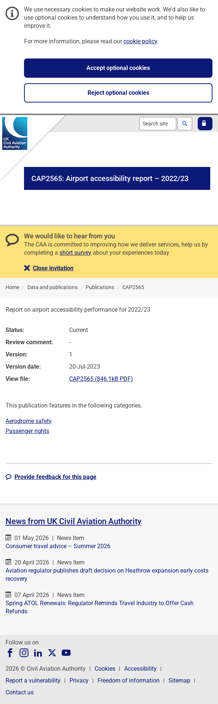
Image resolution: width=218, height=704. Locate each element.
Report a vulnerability (33, 680)
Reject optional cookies (118, 92)
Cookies (105, 668)
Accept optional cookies (118, 67)
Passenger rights (27, 431)
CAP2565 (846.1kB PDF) (101, 378)
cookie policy (140, 41)
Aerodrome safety (29, 421)
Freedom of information (129, 680)
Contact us (20, 692)
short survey (75, 252)
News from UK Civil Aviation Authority (74, 521)
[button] (205, 123)
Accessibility (140, 668)
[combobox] (157, 123)
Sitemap (179, 680)
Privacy (79, 680)
